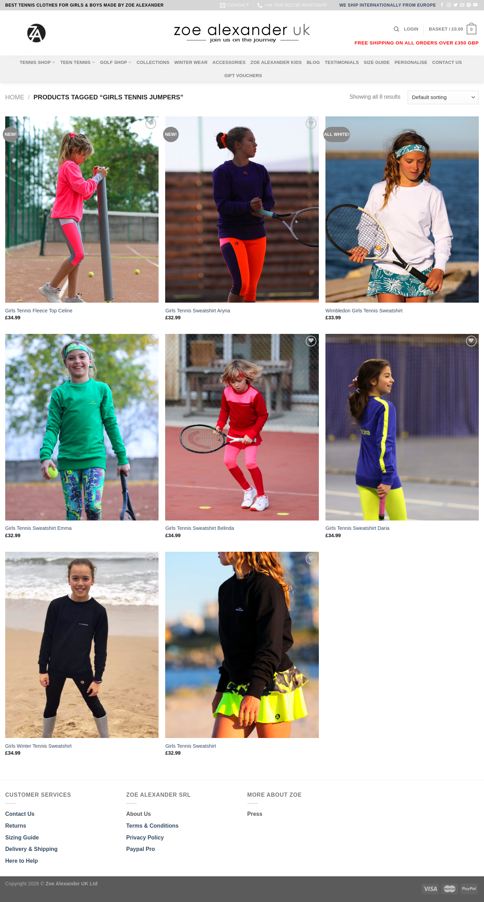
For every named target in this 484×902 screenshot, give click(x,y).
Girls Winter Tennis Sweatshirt (38, 746)
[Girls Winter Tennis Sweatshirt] (82, 645)
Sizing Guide (22, 837)
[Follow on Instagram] (449, 5)
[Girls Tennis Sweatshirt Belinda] (242, 427)
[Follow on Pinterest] (469, 5)
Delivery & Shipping (31, 849)
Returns (15, 826)
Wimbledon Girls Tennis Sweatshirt (363, 310)
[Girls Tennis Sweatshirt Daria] (402, 427)
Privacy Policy (145, 837)
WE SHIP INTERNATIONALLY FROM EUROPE (387, 5)
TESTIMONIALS (342, 62)
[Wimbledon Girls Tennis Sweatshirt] (402, 209)
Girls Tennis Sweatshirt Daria (357, 528)
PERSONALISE (410, 62)
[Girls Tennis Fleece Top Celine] (82, 209)
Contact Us (19, 814)
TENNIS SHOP (38, 62)
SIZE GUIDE (377, 62)
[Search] (396, 29)
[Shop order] (443, 97)
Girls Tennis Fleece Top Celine (39, 310)
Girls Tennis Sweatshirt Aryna (197, 310)
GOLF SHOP (116, 62)
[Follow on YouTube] (475, 5)
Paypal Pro (140, 849)
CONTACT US (447, 62)
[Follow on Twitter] (455, 5)
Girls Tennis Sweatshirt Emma (38, 528)
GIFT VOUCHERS (243, 75)
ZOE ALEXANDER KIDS (276, 62)
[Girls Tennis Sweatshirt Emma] (82, 427)
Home (14, 97)
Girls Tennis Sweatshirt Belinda (199, 528)
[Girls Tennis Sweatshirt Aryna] (242, 209)
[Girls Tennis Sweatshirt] (242, 645)
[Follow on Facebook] (442, 5)
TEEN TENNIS (77, 62)
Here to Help (21, 861)
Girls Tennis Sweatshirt (190, 746)
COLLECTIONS (153, 62)
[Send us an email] (462, 5)
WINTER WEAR (190, 62)
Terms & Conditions (152, 826)
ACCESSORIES (229, 62)
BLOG (313, 62)
